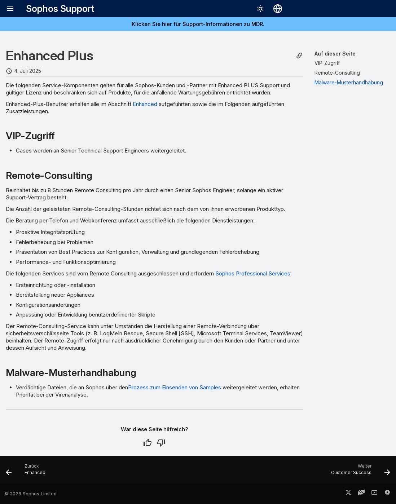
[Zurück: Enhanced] (28, 472)
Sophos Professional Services (252, 273)
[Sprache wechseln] (277, 8)
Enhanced (145, 104)
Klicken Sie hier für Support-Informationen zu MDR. (198, 24)
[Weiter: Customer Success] (358, 472)
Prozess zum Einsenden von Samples (174, 387)
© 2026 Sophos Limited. (31, 493)
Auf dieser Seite (335, 53)
